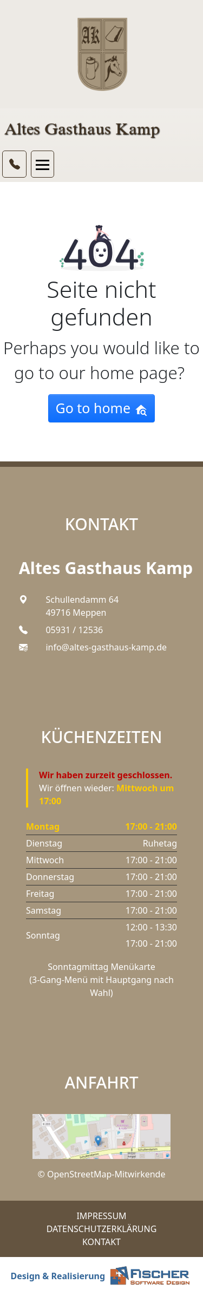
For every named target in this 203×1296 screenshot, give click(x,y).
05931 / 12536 (74, 630)
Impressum (101, 1216)
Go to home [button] (101, 408)
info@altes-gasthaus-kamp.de (106, 647)
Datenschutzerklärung (102, 1229)
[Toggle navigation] (42, 164)
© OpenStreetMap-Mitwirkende (102, 1174)
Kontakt (101, 1242)
